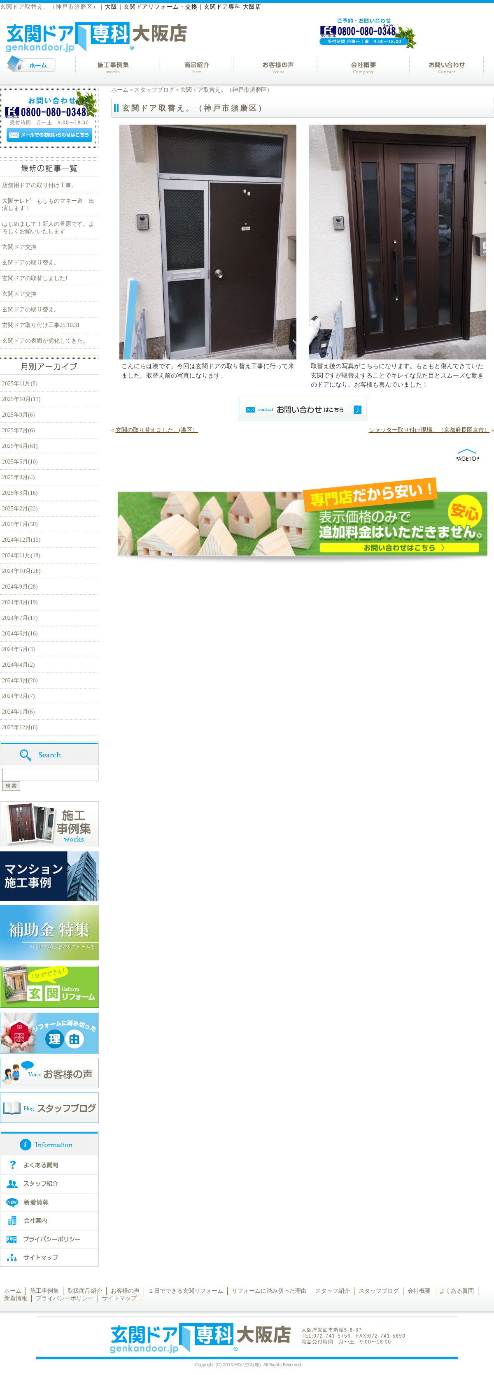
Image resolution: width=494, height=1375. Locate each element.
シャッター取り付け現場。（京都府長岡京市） (429, 430)
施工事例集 (44, 1291)
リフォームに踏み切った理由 (269, 1291)
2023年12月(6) (19, 727)
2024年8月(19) (19, 602)
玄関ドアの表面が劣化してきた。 (45, 341)
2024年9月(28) (19, 587)
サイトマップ (119, 1298)
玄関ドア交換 (19, 247)
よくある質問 (456, 1291)
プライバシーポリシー (64, 1298)
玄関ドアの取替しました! (37, 278)
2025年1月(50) (19, 524)
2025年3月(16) (19, 493)
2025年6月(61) (19, 446)
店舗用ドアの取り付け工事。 (39, 185)
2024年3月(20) (19, 680)
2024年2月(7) (18, 696)
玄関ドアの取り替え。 (31, 263)
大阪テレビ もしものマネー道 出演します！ (48, 204)
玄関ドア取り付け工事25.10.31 (41, 325)
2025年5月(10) (19, 462)
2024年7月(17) (19, 618)
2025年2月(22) (19, 508)
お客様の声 (125, 1291)
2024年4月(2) (18, 665)
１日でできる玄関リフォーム (185, 1291)
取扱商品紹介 (85, 1291)
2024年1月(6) (18, 712)
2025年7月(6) (18, 430)
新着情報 (15, 1298)
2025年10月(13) (21, 399)
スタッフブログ (154, 90)
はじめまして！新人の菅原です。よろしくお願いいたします (48, 227)
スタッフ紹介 (332, 1291)
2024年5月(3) (18, 649)
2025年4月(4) (18, 477)
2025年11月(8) (19, 383)
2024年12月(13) (21, 540)
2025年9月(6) (18, 415)
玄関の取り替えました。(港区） (157, 430)
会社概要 (419, 1291)
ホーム (119, 90)
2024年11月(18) (21, 555)
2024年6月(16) (19, 634)
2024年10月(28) (21, 571)
